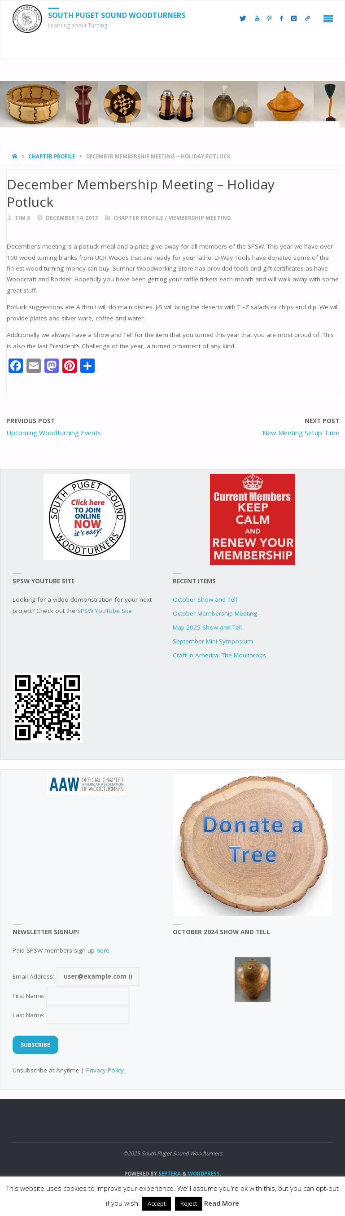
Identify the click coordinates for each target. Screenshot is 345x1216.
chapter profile (51, 156)
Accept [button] (157, 1203)
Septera (169, 1173)
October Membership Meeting (215, 613)
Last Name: (71, 1015)
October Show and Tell (205, 599)
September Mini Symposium (213, 641)
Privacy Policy (105, 1070)
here (102, 950)
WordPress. (204, 1173)
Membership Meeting (199, 218)
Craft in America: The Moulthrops (219, 655)
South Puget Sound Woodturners (116, 15)
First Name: (71, 996)
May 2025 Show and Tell (207, 627)
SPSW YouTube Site (104, 611)
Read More (221, 1203)
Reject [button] (188, 1203)
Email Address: (76, 976)
